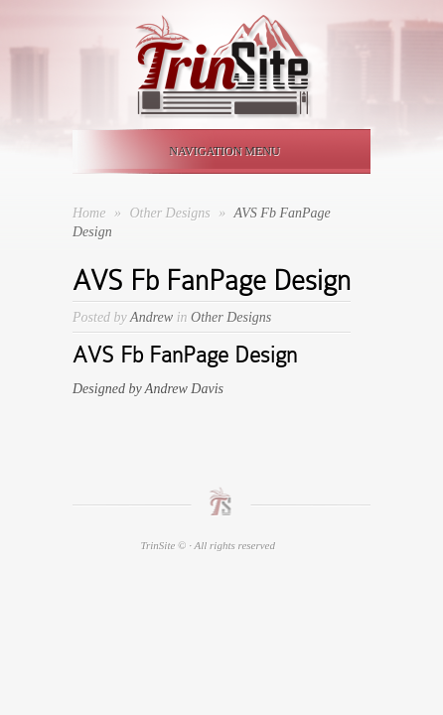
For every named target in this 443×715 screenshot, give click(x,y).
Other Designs (171, 213)
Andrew (151, 317)
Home (89, 213)
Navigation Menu (217, 151)
